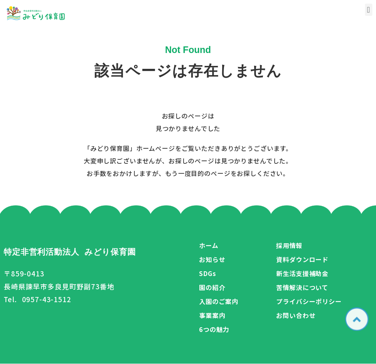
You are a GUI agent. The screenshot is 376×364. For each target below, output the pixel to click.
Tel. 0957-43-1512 (37, 299)
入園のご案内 (218, 301)
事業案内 (212, 315)
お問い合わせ (295, 315)
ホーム (208, 245)
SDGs (207, 273)
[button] (368, 10)
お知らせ (212, 259)
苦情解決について (302, 287)
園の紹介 (212, 287)
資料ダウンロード (302, 259)
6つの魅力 (214, 329)
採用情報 (289, 245)
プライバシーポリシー (309, 301)
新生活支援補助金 (302, 273)
